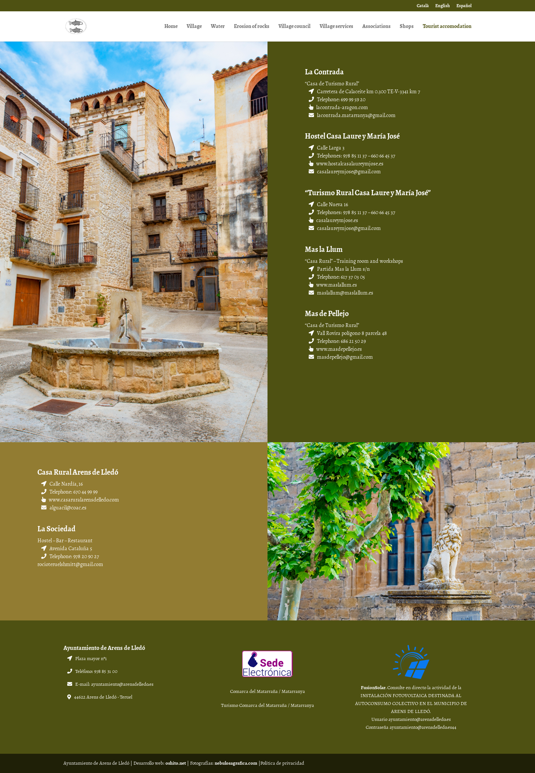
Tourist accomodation (447, 27)
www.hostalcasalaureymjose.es (346, 164)
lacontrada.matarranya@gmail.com (352, 115)
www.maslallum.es (333, 285)
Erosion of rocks (251, 27)
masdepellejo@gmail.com (341, 357)
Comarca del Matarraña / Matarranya (267, 691)
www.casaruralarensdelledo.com (84, 500)
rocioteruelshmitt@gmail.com (70, 564)
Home (171, 27)
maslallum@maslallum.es (341, 293)
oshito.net (175, 763)
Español (464, 6)
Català (423, 6)
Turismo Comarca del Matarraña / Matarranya (267, 705)
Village (194, 27)
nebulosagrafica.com (236, 763)
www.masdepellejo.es (335, 349)
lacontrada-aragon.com (338, 107)
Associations (376, 27)
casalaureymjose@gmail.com (345, 172)
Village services (336, 27)
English (442, 6)
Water (218, 27)
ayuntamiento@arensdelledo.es (122, 684)
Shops (407, 27)
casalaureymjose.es (333, 220)
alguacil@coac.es (64, 508)
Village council (294, 27)
